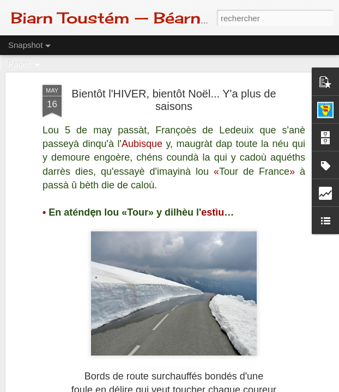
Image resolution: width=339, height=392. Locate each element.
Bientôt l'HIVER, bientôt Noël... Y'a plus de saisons (173, 100)
